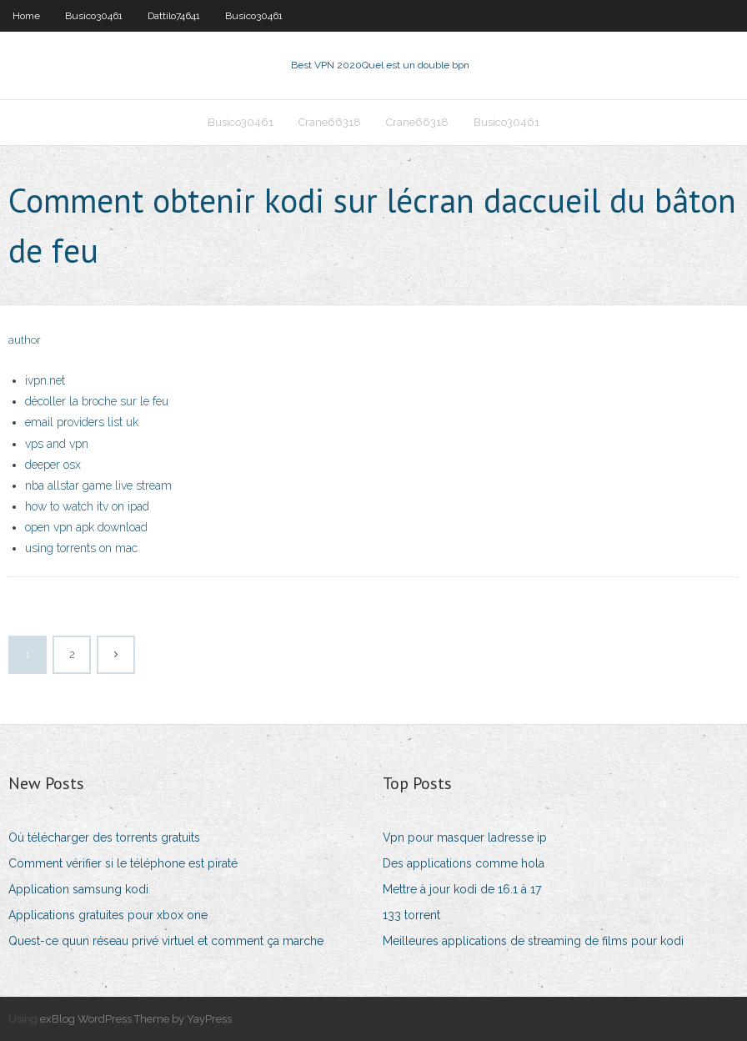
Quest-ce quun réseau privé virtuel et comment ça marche (165, 941)
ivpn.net (45, 380)
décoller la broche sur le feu (96, 401)
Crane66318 (329, 122)
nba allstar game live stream (98, 485)
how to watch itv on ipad (87, 506)
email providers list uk (81, 422)
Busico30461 (94, 16)
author (24, 340)
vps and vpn (56, 443)
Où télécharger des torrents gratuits (104, 837)
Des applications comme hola (463, 863)
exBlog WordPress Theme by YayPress (136, 1019)
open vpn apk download (86, 527)
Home (26, 16)
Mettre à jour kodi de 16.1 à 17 (462, 889)
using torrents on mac (81, 548)
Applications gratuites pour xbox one (108, 915)
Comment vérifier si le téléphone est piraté (123, 863)
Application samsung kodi (78, 889)
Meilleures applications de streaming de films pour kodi (533, 941)
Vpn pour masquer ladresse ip (465, 837)
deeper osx (53, 464)
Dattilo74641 (174, 16)
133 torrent (411, 915)
